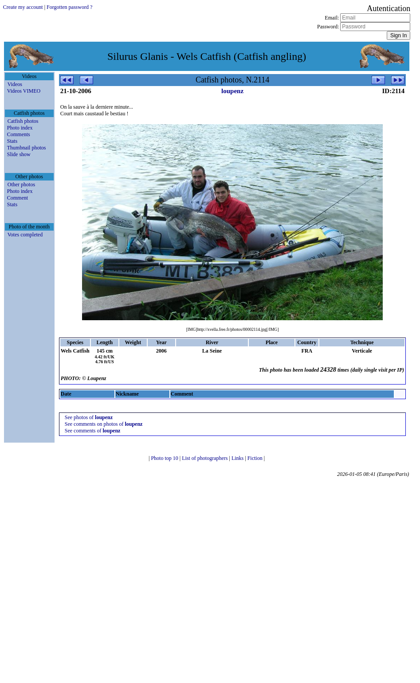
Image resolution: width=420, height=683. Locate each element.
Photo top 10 (165, 458)
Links (238, 458)
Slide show (19, 154)
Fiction (255, 458)
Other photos (21, 184)
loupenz (232, 90)
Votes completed (25, 235)
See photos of (89, 417)
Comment (17, 198)
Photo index (20, 128)
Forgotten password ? (69, 7)
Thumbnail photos (26, 148)
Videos (15, 84)
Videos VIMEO (23, 91)
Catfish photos (23, 121)
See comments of (93, 431)
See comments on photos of (104, 424)
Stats (12, 141)
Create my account (23, 7)
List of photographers (205, 458)
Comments (18, 134)
